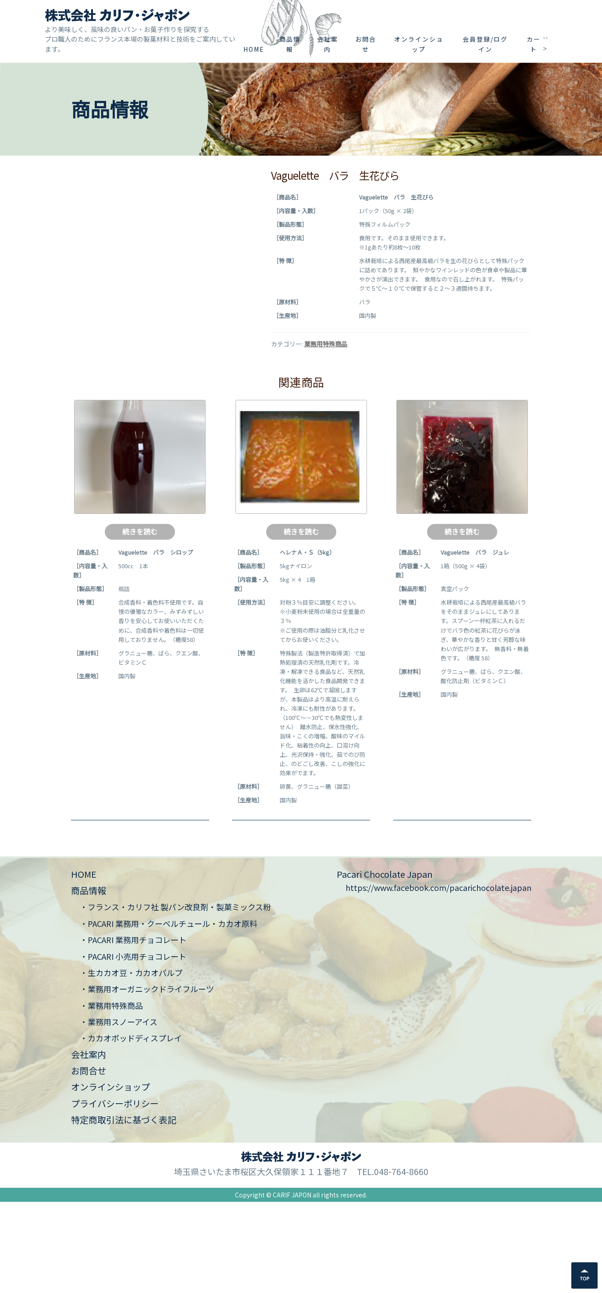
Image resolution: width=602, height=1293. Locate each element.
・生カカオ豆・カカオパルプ (131, 1063)
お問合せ (365, 44)
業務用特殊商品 (325, 343)
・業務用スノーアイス (118, 1112)
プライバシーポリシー (115, 1194)
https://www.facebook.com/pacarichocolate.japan (438, 978)
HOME (253, 49)
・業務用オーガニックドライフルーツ (147, 1080)
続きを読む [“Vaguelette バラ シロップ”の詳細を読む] (139, 622)
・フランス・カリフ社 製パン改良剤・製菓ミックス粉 (175, 998)
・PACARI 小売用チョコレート (133, 1047)
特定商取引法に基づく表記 (123, 1210)
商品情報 (289, 44)
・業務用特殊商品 (111, 1096)
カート (534, 44)
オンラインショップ (418, 44)
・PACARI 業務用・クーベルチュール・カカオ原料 (168, 1014)
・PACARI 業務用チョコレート (133, 1031)
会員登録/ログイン (485, 44)
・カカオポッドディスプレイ (131, 1129)
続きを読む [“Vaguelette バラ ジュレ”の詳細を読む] (462, 622)
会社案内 (327, 44)
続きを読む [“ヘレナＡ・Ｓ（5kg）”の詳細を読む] (301, 622)
